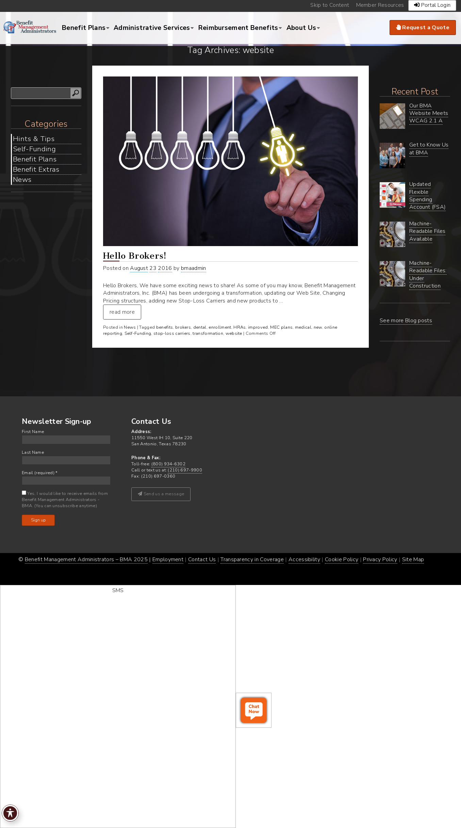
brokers (183, 327)
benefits (164, 327)
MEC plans (281, 327)
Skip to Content (329, 5)
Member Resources (380, 5)
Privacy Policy (380, 559)
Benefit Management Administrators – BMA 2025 (86, 559)
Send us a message (161, 494)
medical (303, 327)
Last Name (33, 452)
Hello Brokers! (134, 256)
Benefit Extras (36, 169)
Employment (167, 559)
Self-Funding (34, 149)
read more (122, 312)
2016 (165, 268)
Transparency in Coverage (252, 559)
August (139, 268)
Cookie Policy (341, 559)
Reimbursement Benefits (238, 27)
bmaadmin (193, 268)
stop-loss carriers (172, 333)
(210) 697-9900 (185, 470)
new (318, 327)
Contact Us (202, 559)
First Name (33, 432)
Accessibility (304, 559)
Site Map (413, 559)
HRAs (239, 327)
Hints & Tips (33, 138)
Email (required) (40, 473)
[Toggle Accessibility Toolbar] (10, 813)
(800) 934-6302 (168, 464)
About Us (301, 27)
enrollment (220, 327)
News (22, 179)
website (234, 333)
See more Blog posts (406, 320)
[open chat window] (253, 710)
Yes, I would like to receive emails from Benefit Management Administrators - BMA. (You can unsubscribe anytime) (65, 499)
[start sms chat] (118, 706)
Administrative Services (152, 27)
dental (200, 327)
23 (153, 268)
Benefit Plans (83, 27)
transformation (208, 333)
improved (258, 327)
